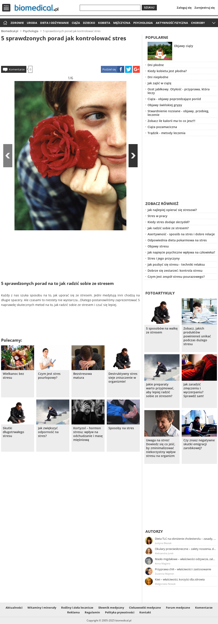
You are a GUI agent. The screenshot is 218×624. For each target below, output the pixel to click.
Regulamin (92, 612)
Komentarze (17, 69)
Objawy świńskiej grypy (165, 105)
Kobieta (104, 23)
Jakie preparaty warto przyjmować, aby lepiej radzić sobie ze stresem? (160, 390)
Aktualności (14, 607)
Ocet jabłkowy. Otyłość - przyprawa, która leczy (179, 91)
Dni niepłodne (158, 77)
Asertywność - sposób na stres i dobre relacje (181, 234)
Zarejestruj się (204, 8)
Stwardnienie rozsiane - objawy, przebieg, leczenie (178, 113)
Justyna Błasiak (163, 543)
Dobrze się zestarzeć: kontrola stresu (175, 270)
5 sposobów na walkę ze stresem (162, 330)
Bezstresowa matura (82, 376)
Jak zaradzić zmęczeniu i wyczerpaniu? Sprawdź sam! (193, 390)
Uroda (32, 23)
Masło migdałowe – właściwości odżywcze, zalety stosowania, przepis (185, 559)
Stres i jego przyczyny (164, 258)
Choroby (198, 23)
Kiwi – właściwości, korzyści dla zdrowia (180, 579)
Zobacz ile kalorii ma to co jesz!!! (171, 121)
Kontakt (145, 612)
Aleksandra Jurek (164, 553)
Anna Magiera (162, 563)
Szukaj (149, 7)
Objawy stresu (158, 246)
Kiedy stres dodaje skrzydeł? (168, 222)
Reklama (73, 612)
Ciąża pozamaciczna (162, 127)
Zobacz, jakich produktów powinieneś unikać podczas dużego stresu (197, 336)
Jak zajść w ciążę (159, 83)
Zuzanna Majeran (164, 573)
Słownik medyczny (111, 607)
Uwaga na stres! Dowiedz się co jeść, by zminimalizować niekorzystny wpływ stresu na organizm (160, 448)
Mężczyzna (121, 23)
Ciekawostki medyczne (145, 607)
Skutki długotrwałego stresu (13, 432)
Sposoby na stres (121, 428)
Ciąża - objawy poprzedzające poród (174, 99)
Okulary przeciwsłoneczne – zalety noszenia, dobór (185, 549)
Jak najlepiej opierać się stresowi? (172, 210)
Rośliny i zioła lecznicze (77, 607)
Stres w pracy (157, 216)
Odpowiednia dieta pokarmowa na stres (177, 240)
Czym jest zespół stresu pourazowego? (176, 277)
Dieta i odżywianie (54, 23)
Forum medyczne (178, 607)
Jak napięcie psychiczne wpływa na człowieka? (181, 252)
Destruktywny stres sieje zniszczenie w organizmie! (122, 378)
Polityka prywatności (119, 612)
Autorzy (154, 531)
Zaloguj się (184, 8)
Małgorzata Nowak (165, 583)
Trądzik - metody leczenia (166, 133)
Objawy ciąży (183, 46)
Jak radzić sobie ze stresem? (168, 228)
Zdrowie (17, 23)
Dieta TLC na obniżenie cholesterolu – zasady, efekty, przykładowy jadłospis (185, 539)
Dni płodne (156, 65)
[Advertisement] (70, 53)
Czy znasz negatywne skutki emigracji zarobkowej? (199, 444)
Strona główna (4, 23)
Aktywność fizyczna (172, 23)
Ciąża (76, 23)
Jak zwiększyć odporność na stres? (48, 432)
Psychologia (143, 23)
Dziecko (89, 23)
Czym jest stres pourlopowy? (49, 376)
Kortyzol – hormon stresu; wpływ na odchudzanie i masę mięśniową (88, 434)
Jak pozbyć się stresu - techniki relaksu (176, 264)
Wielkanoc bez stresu (13, 376)
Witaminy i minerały (41, 607)
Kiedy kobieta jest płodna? (167, 71)
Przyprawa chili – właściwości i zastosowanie (183, 569)
